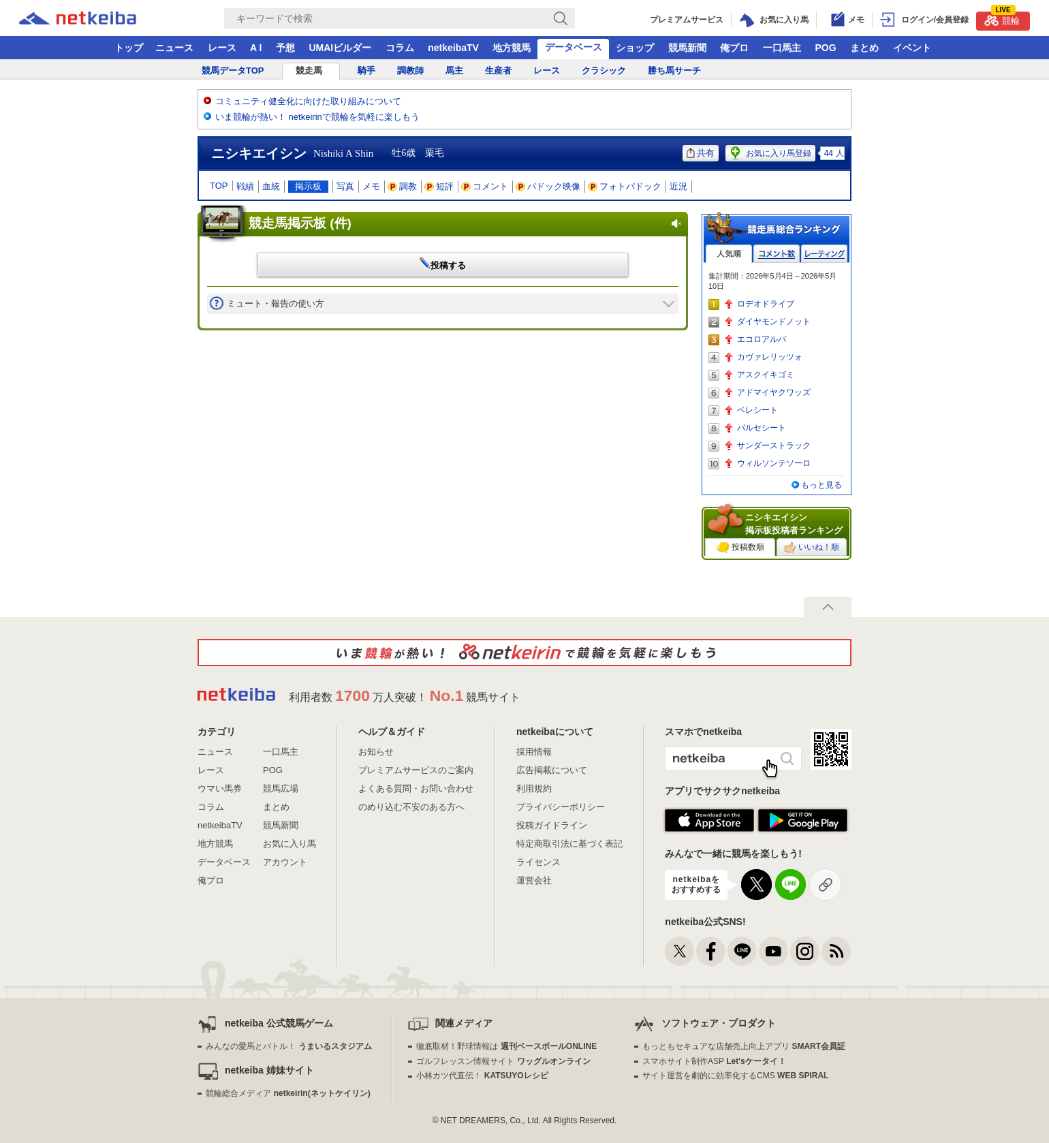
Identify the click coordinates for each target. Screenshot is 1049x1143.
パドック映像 (548, 186)
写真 (345, 186)
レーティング (824, 254)
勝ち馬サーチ (674, 70)
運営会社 (534, 880)
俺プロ (734, 47)
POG (825, 47)
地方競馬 (511, 47)
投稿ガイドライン (551, 825)
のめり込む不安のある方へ (411, 807)
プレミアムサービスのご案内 (415, 770)
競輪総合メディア (288, 1093)
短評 (439, 186)
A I (256, 47)
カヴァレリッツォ (769, 357)
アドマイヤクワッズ (774, 392)
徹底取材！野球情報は (506, 1046)
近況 (678, 186)
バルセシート (761, 428)
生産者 (498, 70)
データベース (573, 47)
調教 (402, 186)
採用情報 (534, 752)
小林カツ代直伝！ (482, 1075)
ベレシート (757, 410)
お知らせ (376, 752)
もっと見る (821, 485)
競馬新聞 (687, 47)
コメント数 (776, 254)
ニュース (174, 47)
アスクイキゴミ (765, 374)
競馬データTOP (233, 70)
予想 (285, 47)
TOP (219, 186)
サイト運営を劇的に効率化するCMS (735, 1075)
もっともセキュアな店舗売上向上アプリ (743, 1046)
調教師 (410, 70)
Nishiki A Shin (343, 153)
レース (222, 47)
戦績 (245, 186)
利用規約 (534, 788)
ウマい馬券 (220, 788)
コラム (400, 47)
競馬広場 (280, 788)
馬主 (454, 70)
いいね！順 (811, 547)
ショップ (635, 47)
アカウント (285, 862)
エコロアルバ (761, 339)
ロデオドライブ (765, 304)
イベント (912, 47)
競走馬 (309, 70)
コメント (485, 186)
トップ (128, 47)
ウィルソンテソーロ (774, 463)
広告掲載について (551, 770)
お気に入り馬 (289, 844)
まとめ (864, 47)
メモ (371, 186)
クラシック (604, 70)
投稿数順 (740, 547)
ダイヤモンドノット (774, 321)
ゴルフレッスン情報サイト (503, 1061)
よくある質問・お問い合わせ (415, 788)
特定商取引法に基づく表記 (569, 844)
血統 (271, 186)
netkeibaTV (453, 47)
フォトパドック (625, 186)
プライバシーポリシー (560, 807)
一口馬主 (782, 47)
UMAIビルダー (340, 47)
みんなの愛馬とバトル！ (288, 1046)
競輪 (1002, 19)
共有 (701, 153)
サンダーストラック (774, 445)
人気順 (729, 254)
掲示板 (308, 186)
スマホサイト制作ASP (714, 1061)
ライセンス (538, 862)
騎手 (366, 70)
